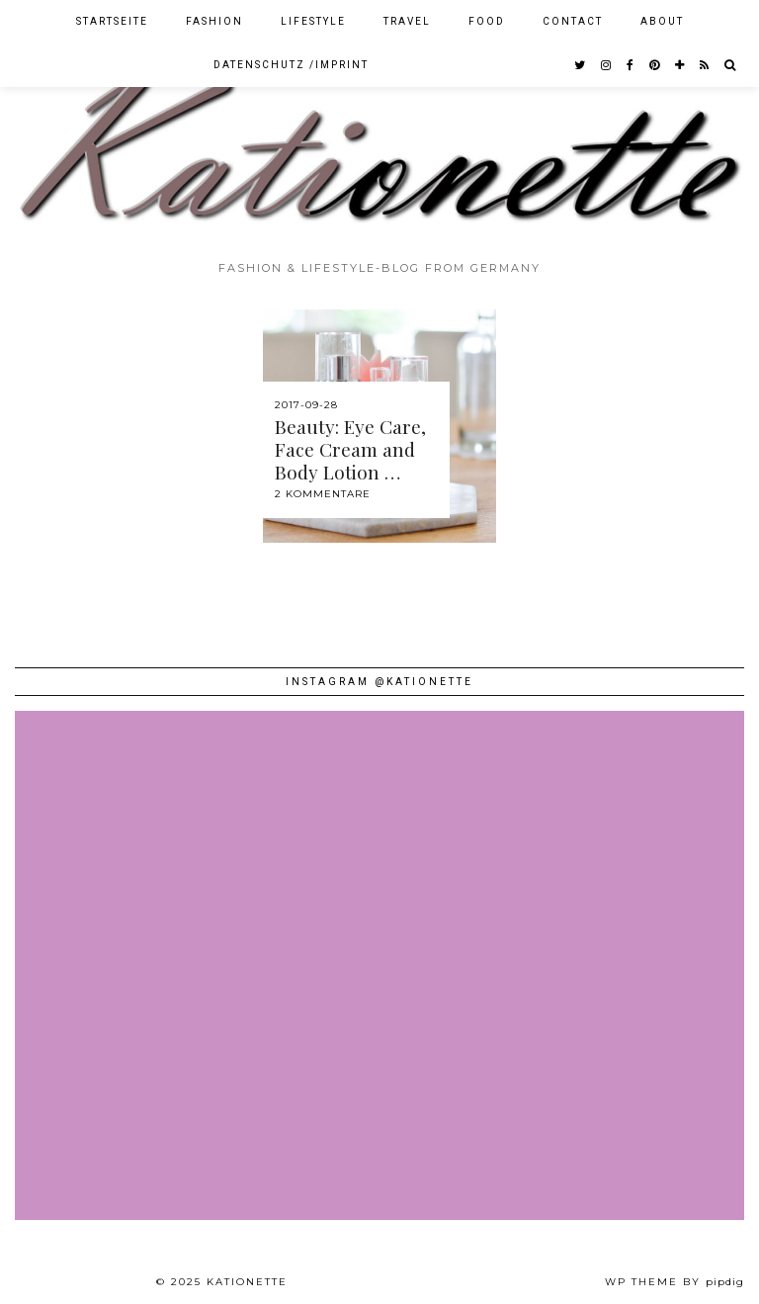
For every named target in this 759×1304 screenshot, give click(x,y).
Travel (407, 21)
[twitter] (580, 65)
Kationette (247, 1281)
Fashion (214, 21)
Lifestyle (313, 21)
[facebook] (631, 65)
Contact (573, 21)
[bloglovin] (680, 65)
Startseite (112, 21)
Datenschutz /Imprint (291, 64)
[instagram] (607, 65)
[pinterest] (655, 65)
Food (486, 21)
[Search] (730, 65)
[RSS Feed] (705, 65)
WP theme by (674, 1281)
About (662, 21)
